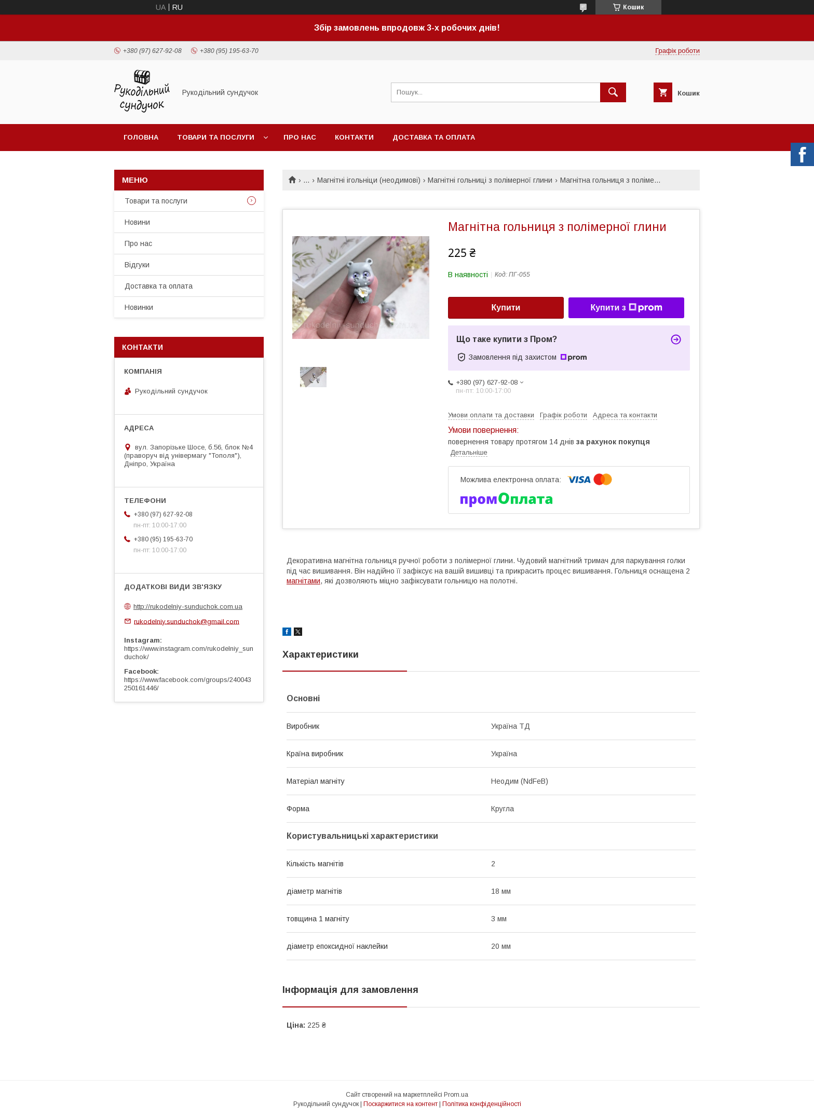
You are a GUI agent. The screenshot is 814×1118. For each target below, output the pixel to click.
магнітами (303, 581)
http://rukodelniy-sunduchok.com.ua (187, 606)
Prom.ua (456, 1094)
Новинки (139, 307)
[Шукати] (613, 92)
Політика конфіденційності (481, 1104)
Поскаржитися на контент (400, 1104)
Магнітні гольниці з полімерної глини (490, 180)
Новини (137, 222)
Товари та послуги (215, 137)
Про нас (299, 137)
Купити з (626, 307)
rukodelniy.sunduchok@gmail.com (186, 621)
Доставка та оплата (433, 137)
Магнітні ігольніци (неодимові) (368, 180)
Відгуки (137, 265)
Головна (141, 137)
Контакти (354, 137)
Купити (506, 307)
